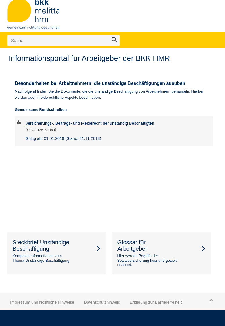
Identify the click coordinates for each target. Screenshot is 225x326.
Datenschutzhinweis (102, 302)
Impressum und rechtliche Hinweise (42, 302)
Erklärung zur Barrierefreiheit (156, 302)
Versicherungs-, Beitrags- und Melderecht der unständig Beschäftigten (89, 123)
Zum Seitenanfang (210, 300)
